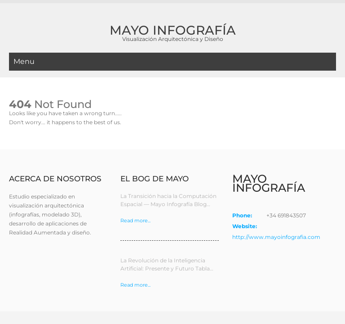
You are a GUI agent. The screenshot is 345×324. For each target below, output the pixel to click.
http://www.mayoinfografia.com (276, 210)
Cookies (285, 300)
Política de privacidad (245, 300)
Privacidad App (318, 300)
